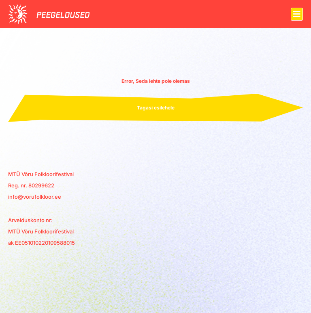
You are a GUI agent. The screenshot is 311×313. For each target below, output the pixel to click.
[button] (297, 14)
